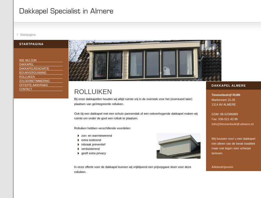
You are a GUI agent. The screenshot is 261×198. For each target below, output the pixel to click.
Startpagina (27, 34)
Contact (25, 89)
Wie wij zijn (28, 60)
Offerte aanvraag (33, 85)
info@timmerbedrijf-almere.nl (233, 124)
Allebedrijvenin (222, 167)
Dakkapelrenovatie (34, 68)
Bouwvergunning (32, 72)
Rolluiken (27, 76)
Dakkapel (26, 64)
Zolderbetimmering (34, 80)
